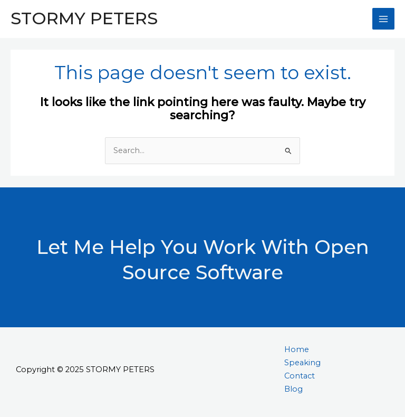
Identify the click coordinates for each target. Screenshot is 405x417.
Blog (293, 389)
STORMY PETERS (84, 18)
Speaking (302, 362)
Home (296, 349)
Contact (299, 376)
